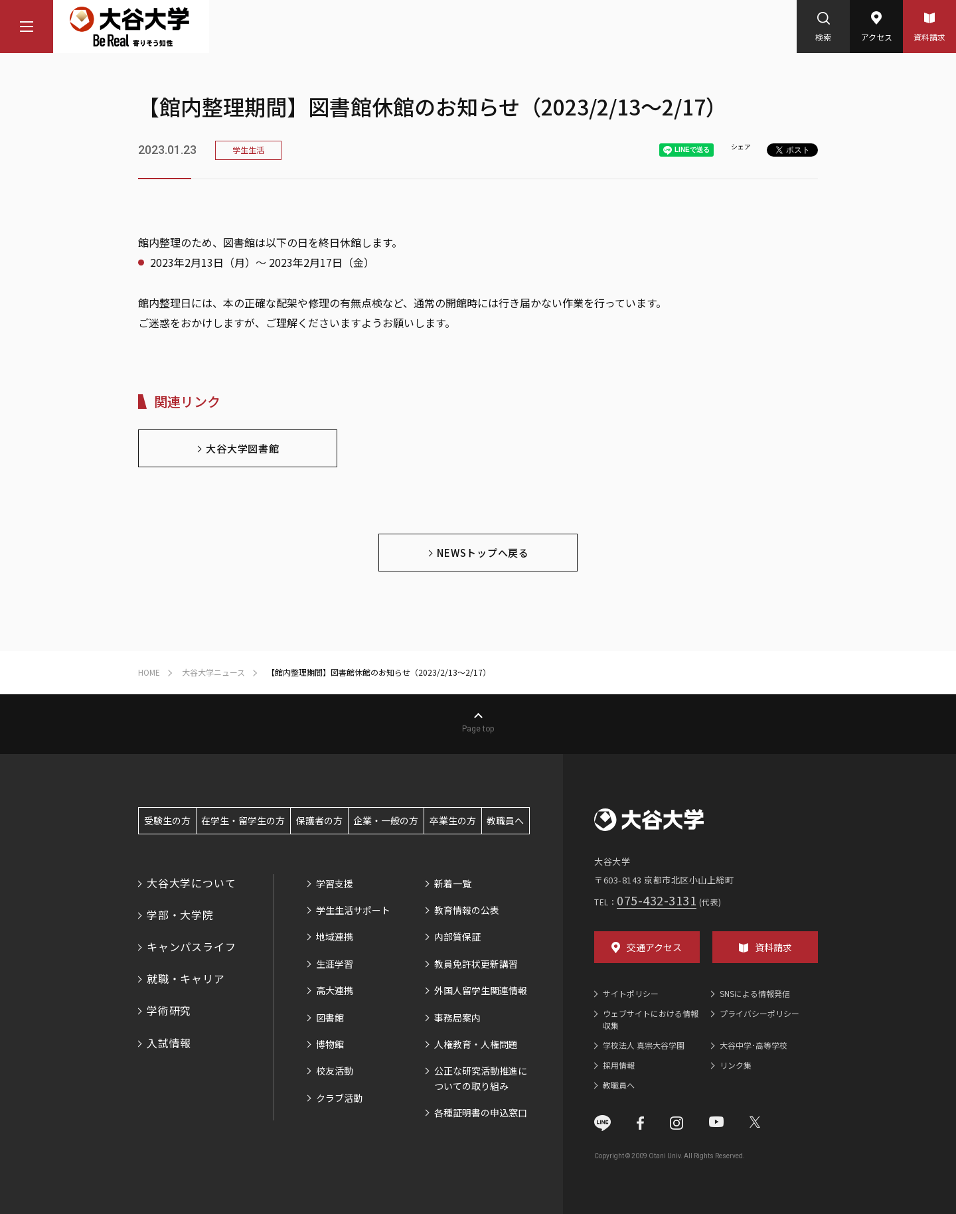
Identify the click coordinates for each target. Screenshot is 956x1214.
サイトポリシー (631, 993)
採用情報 (619, 1065)
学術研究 (169, 1010)
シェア (741, 146)
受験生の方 (167, 820)
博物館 (330, 1044)
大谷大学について (191, 883)
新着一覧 (452, 883)
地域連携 (334, 936)
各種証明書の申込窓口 (480, 1112)
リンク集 (736, 1065)
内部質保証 (457, 936)
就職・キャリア (186, 978)
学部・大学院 (180, 915)
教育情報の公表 (466, 910)
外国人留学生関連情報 (480, 990)
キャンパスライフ (191, 946)
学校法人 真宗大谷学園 (643, 1045)
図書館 (330, 1017)
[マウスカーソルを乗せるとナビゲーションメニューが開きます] (26, 26)
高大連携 (334, 990)
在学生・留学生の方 (243, 820)
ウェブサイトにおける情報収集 (650, 1019)
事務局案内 (457, 1017)
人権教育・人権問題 (476, 1044)
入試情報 (169, 1043)
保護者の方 (319, 820)
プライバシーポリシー (759, 1013)
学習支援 (334, 883)
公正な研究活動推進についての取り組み (480, 1078)
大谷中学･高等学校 (753, 1045)
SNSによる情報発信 (755, 993)
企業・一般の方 (385, 820)
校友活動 (334, 1070)
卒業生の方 (453, 820)
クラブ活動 (339, 1097)
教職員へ (505, 820)
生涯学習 (334, 963)
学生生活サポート (353, 910)
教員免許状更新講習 (476, 963)
